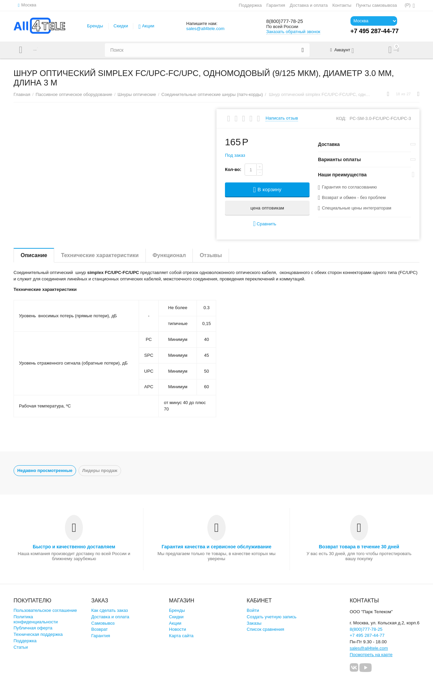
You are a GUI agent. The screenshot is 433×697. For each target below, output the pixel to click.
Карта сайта (181, 635)
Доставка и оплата (308, 5)
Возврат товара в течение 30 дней (359, 546)
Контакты (341, 5)
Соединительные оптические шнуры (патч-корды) (212, 94)
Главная (22, 94)
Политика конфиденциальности (36, 619)
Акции (148, 25)
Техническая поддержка (38, 634)
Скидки (121, 25)
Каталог (41, 50)
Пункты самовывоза (376, 5)
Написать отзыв (282, 118)
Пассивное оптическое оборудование (74, 94)
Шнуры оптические (136, 94)
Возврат (99, 629)
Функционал (169, 255)
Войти (253, 610)
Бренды (95, 25)
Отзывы (211, 255)
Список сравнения (265, 629)
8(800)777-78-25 (289, 21)
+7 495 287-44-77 (367, 635)
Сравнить (264, 224)
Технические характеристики (100, 255)
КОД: (341, 118)
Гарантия (275, 5)
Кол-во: (233, 169)
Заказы (254, 623)
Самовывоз (103, 623)
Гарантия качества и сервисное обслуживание (216, 546)
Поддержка (249, 5)
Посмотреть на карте (371, 654)
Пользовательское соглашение (45, 610)
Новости (177, 629)
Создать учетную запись (271, 616)
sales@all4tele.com (205, 28)
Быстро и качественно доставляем (74, 546)
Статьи (21, 647)
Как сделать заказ (109, 610)
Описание (34, 255)
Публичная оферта (33, 627)
